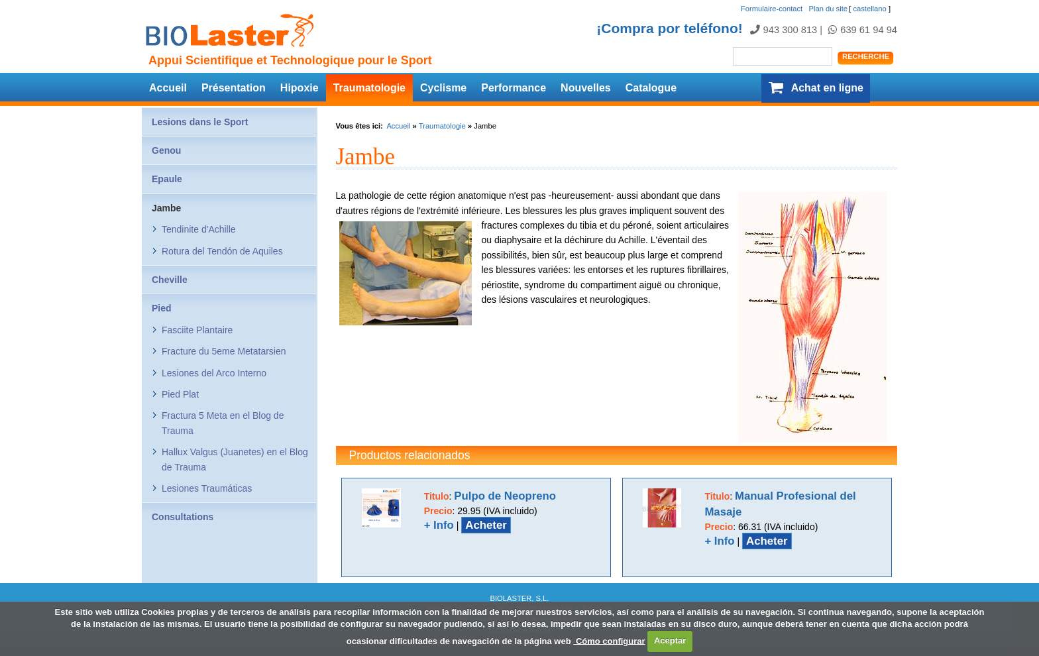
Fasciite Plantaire (197, 330)
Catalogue (651, 87)
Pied (162, 308)
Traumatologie (369, 87)
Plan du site (828, 9)
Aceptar (670, 640)
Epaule (167, 179)
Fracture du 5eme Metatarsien (224, 351)
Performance (513, 87)
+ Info (439, 525)
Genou (166, 150)
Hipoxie (299, 87)
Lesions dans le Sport (200, 122)
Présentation (233, 87)
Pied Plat (180, 394)
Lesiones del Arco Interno (214, 373)
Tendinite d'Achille (199, 229)
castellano (869, 9)
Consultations (182, 517)
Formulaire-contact (771, 9)
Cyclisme (443, 87)
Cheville (170, 279)
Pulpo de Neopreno (505, 496)
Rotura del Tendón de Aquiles (222, 251)
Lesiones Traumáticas (207, 488)
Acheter (486, 525)
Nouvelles (586, 87)
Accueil (168, 87)
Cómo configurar (609, 640)
